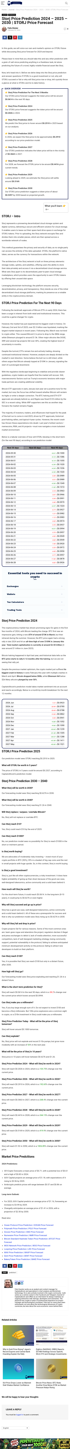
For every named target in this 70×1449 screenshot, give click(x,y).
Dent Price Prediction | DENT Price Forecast (23, 1256)
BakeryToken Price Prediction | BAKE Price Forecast (27, 1259)
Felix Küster (13, 28)
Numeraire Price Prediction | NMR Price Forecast (25, 1235)
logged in (19, 1415)
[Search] (66, 3)
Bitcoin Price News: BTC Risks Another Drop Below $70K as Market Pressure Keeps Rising (51, 1385)
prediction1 (12, 1272)
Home (4, 10)
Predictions (12, 15)
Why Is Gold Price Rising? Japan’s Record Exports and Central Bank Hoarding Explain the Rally (17, 1351)
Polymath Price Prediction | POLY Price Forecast (25, 1228)
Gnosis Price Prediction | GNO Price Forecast (24, 1232)
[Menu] (3, 3)
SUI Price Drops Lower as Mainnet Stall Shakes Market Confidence (17, 1384)
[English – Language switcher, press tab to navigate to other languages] (15, 1428)
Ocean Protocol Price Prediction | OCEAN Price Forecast (28, 1225)
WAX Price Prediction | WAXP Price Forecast (23, 1252)
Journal (11, 10)
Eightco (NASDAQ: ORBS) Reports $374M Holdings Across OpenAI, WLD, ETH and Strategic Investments (51, 1351)
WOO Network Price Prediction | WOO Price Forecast (27, 1245)
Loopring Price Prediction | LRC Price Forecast (24, 1249)
